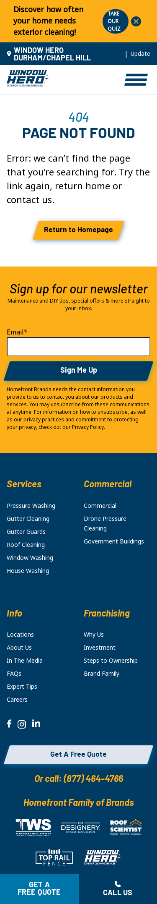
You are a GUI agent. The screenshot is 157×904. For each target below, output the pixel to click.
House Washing (28, 571)
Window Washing (30, 558)
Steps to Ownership (111, 660)
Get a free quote (39, 889)
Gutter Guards (26, 532)
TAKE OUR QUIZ (114, 21)
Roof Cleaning (26, 545)
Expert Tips (22, 686)
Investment (100, 647)
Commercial (100, 506)
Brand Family (101, 673)
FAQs (14, 673)
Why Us (94, 634)
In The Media (25, 660)
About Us (19, 647)
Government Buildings (114, 541)
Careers (17, 699)
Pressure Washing (31, 506)
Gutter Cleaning (28, 519)
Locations (20, 634)
